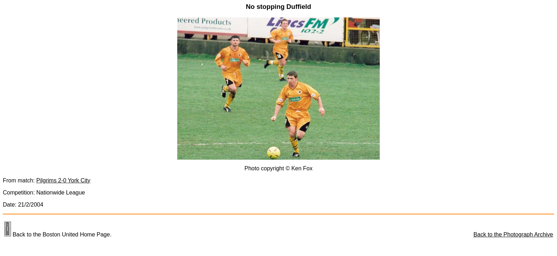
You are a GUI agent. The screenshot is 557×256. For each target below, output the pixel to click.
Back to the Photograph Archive (513, 234)
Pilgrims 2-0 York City (63, 180)
